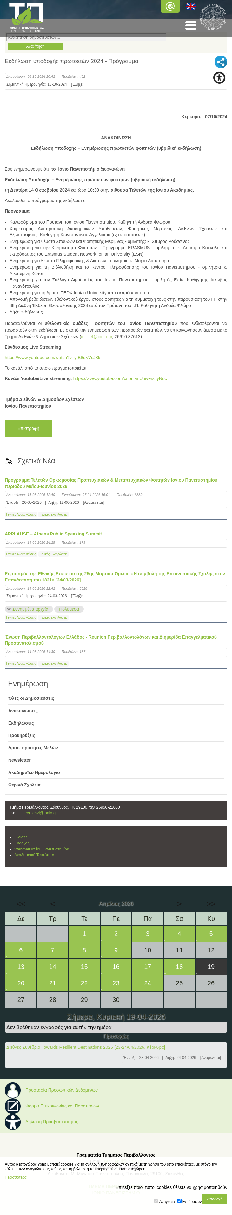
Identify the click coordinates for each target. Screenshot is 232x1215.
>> (211, 904)
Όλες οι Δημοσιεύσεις (31, 698)
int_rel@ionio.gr (96, 336)
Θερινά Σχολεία (24, 784)
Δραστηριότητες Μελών (33, 747)
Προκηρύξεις (21, 735)
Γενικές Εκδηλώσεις (53, 514)
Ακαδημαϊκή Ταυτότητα (34, 855)
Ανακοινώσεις (23, 710)
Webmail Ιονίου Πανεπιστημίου (41, 849)
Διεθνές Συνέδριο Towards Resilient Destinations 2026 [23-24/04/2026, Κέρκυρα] (85, 1047)
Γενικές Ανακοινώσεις (21, 514)
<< (21, 904)
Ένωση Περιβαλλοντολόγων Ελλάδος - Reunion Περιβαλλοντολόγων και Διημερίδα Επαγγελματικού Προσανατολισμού (111, 640)
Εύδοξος (22, 843)
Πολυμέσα (69, 609)
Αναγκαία (167, 1201)
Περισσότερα (16, 1177)
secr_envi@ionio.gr (40, 813)
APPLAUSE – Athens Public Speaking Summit (53, 533)
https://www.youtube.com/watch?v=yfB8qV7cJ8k (52, 357)
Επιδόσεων (192, 1201)
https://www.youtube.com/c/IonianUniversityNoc (120, 378)
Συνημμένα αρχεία (30, 609)
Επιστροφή (28, 428)
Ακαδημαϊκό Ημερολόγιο (34, 772)
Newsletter (19, 760)
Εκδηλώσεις (21, 723)
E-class (20, 837)
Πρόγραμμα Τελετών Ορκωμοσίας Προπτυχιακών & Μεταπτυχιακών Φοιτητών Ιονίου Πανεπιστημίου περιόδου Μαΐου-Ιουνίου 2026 (111, 483)
